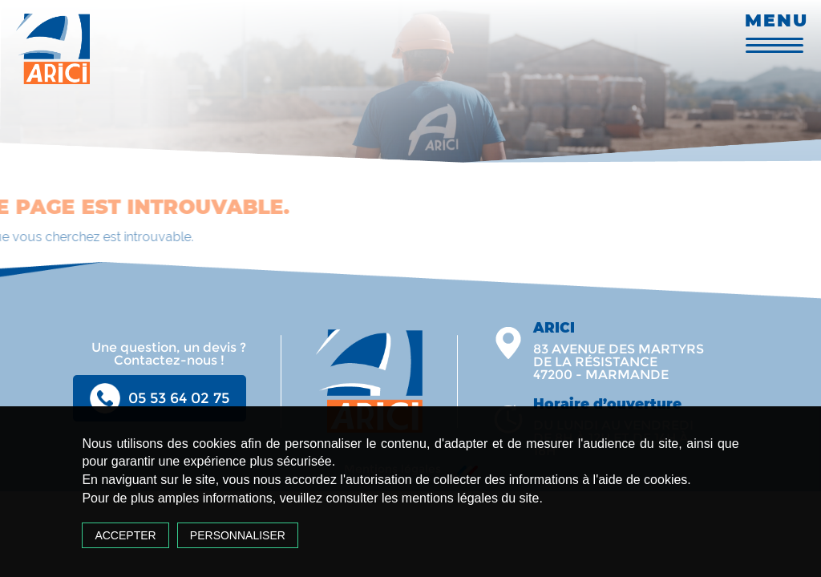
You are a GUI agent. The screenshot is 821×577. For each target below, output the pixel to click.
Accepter (125, 535)
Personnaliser (237, 535)
